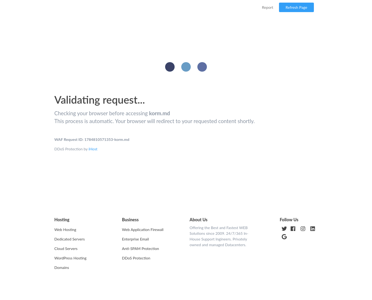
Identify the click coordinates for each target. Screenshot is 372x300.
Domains (61, 267)
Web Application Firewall (142, 229)
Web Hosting (65, 229)
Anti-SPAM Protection (140, 248)
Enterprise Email (135, 239)
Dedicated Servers (69, 239)
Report (267, 7)
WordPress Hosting (70, 258)
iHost (92, 149)
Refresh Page (296, 7)
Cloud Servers (66, 248)
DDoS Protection (136, 258)
